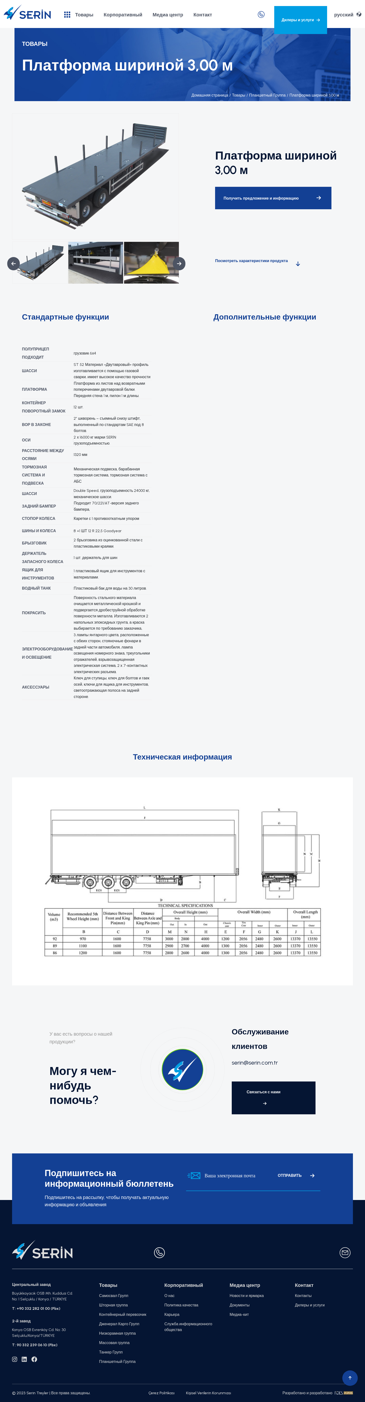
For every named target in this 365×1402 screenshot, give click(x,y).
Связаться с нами (264, 1097)
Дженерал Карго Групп (119, 1324)
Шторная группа (113, 1305)
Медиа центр (168, 15)
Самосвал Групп (113, 1295)
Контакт (202, 15)
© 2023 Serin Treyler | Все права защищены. (51, 1393)
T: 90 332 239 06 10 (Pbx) (34, 1345)
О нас (169, 1295)
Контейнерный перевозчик (122, 1314)
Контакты (303, 1295)
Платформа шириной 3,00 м (313, 95)
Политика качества (181, 1305)
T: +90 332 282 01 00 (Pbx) (36, 1308)
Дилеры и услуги (300, 20)
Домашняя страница (209, 95)
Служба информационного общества (188, 1327)
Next (175, 263)
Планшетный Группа (266, 95)
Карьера (171, 1314)
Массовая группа (114, 1342)
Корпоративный (123, 15)
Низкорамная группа (117, 1333)
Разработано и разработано (317, 1393)
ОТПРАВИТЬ (296, 1175)
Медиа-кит (239, 1314)
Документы (239, 1305)
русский (347, 14)
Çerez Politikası (161, 1393)
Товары (78, 15)
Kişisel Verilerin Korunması (208, 1393)
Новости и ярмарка (247, 1295)
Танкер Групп (111, 1352)
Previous (9, 263)
